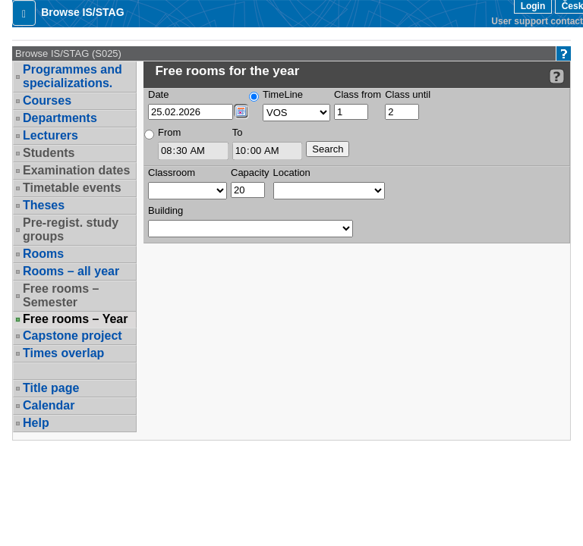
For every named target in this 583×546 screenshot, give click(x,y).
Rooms (43, 253)
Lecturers (50, 135)
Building (165, 210)
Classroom (171, 172)
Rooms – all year (71, 271)
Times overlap (63, 353)
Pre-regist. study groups (70, 229)
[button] (24, 13)
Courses (47, 100)
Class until (407, 94)
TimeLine (283, 94)
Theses (44, 205)
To (237, 132)
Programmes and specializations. (72, 76)
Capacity (250, 172)
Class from (357, 94)
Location (291, 172)
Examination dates (76, 170)
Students (48, 152)
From (169, 132)
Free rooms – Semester (61, 295)
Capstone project (72, 335)
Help (36, 422)
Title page (51, 387)
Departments (60, 117)
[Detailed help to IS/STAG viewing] (557, 76)
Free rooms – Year (75, 319)
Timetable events (72, 187)
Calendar (48, 405)
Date (158, 94)
